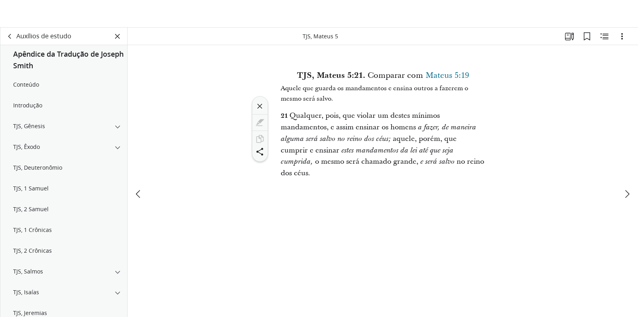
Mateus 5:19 (447, 77)
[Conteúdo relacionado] (604, 38)
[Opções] (622, 38)
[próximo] (627, 166)
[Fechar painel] (117, 38)
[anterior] (139, 166)
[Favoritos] (587, 38)
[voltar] (10, 38)
